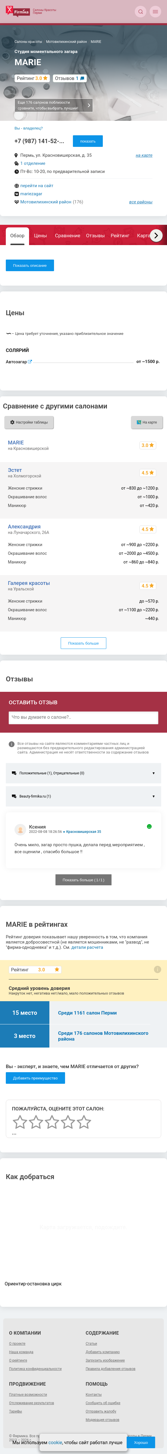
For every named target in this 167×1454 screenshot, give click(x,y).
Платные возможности (28, 1395)
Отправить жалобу (101, 1411)
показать (88, 141)
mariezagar (31, 193)
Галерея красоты (29, 583)
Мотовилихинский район (45, 202)
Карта (143, 235)
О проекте (17, 1344)
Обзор (17, 235)
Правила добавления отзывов (110, 1369)
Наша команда (21, 1352)
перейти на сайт (36, 185)
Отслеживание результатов (31, 1403)
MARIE (16, 442)
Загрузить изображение (105, 1360)
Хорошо (141, 1442)
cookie (55, 1442)
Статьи (91, 1344)
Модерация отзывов (102, 1420)
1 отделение (32, 163)
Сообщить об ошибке (103, 1403)
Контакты (94, 1395)
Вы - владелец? (29, 128)
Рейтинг (120, 235)
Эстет (15, 470)
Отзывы (95, 235)
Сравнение (67, 235)
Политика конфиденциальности (35, 1369)
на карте (144, 155)
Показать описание (30, 265)
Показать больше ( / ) (84, 880)
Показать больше (83, 643)
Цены (40, 235)
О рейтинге (18, 1360)
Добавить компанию (103, 1352)
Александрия (24, 526)
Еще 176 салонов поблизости (54, 105)
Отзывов (67, 78)
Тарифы (15, 1411)
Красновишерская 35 (83, 832)
